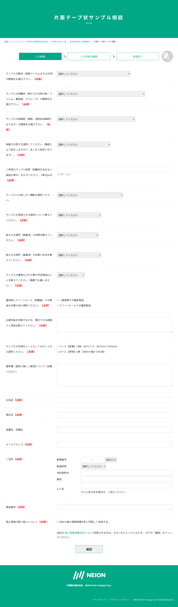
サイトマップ (99, 599)
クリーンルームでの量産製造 (75, 305)
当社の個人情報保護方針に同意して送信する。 (84, 522)
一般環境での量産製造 (71, 300)
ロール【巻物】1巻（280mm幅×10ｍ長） (82, 351)
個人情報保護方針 (74, 532)
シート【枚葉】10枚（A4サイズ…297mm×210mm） (89, 346)
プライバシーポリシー (119, 599)
